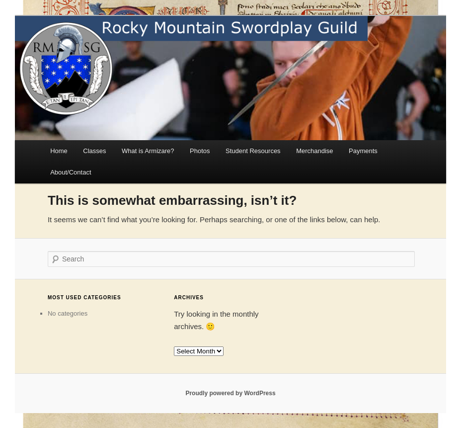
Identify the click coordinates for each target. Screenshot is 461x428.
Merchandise (314, 151)
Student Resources (253, 151)
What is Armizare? (148, 151)
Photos (200, 151)
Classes (94, 151)
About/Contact (70, 172)
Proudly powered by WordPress (230, 393)
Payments (363, 151)
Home (59, 151)
